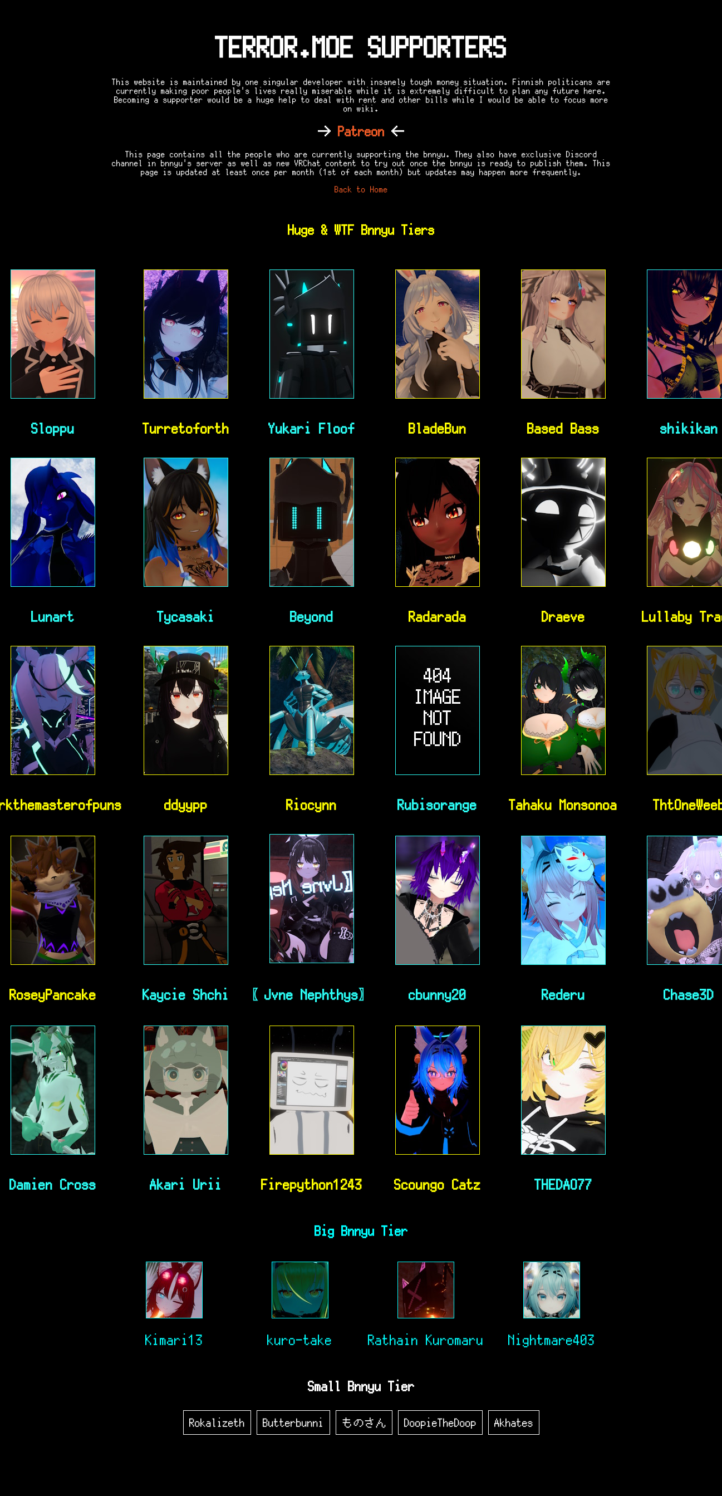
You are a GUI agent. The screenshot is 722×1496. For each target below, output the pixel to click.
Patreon (361, 131)
